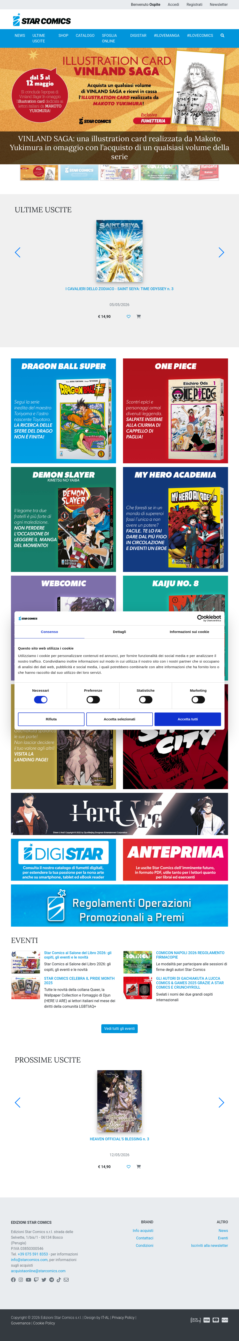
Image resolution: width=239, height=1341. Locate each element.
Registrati (194, 4)
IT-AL (105, 1317)
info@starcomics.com (29, 1260)
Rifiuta (51, 719)
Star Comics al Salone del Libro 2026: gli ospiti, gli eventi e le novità (78, 955)
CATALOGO (85, 35)
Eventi (223, 1238)
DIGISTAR (138, 35)
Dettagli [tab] (119, 632)
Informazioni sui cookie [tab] (189, 632)
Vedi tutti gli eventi (119, 1028)
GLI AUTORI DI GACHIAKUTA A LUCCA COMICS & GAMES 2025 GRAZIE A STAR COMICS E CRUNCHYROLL (190, 983)
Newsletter (219, 4)
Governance (21, 1323)
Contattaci (144, 1238)
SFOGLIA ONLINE (109, 38)
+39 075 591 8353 (33, 1254)
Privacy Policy (123, 1317)
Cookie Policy (44, 1323)
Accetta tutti (188, 719)
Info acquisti (143, 1230)
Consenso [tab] (49, 632)
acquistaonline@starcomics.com (38, 1271)
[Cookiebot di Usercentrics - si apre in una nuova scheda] (200, 618)
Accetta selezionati (119, 719)
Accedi (173, 4)
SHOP (63, 35)
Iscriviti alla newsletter (209, 1245)
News (223, 1230)
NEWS (20, 35)
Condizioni (144, 1245)
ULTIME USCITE (38, 38)
